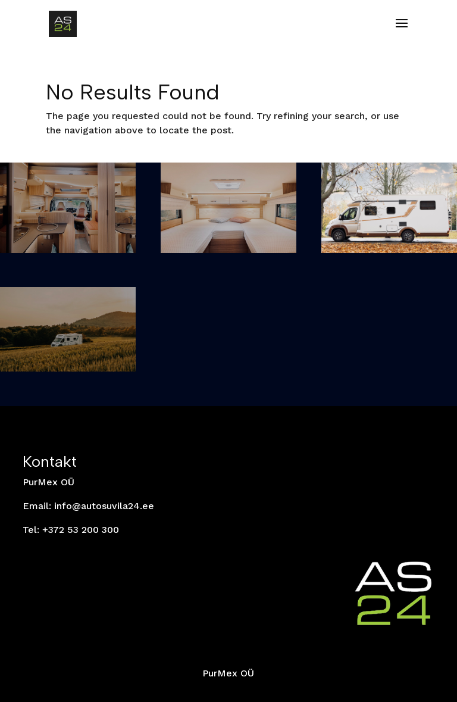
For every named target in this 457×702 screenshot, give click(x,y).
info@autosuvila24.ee (104, 505)
